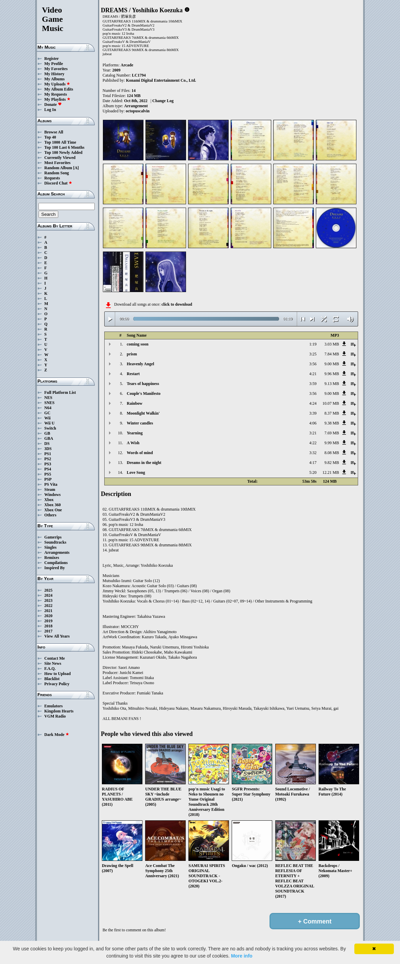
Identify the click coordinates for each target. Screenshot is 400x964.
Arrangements (57, 552)
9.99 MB (331, 442)
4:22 (313, 442)
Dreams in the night (144, 462)
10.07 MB (330, 403)
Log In (50, 109)
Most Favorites (57, 162)
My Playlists (57, 99)
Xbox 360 (52, 504)
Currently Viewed (59, 157)
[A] (76, 167)
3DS (47, 448)
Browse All (53, 132)
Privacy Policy (57, 683)
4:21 (313, 373)
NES (48, 397)
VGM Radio (55, 716)
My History (54, 73)
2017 (48, 631)
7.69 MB (331, 433)
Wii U (49, 423)
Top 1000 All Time (60, 142)
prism (132, 354)
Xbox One (53, 510)
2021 (48, 610)
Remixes (51, 557)
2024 (48, 595)
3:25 (313, 354)
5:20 (313, 472)
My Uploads (57, 84)
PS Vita (50, 484)
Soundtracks (55, 542)
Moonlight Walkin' (143, 413)
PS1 (47, 453)
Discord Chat (58, 183)
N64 (47, 407)
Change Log (162, 100)
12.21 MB (330, 472)
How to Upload (57, 673)
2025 (48, 590)
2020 (48, 615)
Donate (53, 104)
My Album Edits (58, 89)
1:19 (313, 344)
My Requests (55, 94)
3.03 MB (331, 344)
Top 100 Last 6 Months (64, 147)
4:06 (313, 423)
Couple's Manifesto (143, 393)
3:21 (313, 433)
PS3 (47, 464)
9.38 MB (331, 423)
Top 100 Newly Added (63, 152)
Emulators (53, 706)
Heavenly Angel (140, 364)
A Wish (133, 442)
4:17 (313, 462)
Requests (52, 178)
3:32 (313, 452)
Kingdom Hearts (59, 711)
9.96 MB (331, 373)
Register (51, 58)
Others (50, 515)
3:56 (313, 364)
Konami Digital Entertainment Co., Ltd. (161, 80)
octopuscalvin (138, 111)
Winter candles (140, 423)
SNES (49, 402)
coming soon (138, 344)
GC (47, 413)
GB (47, 433)
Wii (47, 418)
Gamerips (53, 537)
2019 (48, 620)
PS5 (47, 474)
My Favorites (55, 68)
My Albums (54, 79)
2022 (48, 605)
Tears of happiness (143, 383)
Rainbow (134, 403)
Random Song (56, 173)
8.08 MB (331, 452)
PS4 (47, 469)
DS (46, 443)
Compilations (56, 562)
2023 (48, 600)
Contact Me (54, 658)
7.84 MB (331, 354)
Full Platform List (60, 392)
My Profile (53, 63)
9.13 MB (331, 383)
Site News (52, 663)
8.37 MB (331, 413)
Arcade (127, 65)
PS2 (47, 458)
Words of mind (140, 452)
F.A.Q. (50, 668)
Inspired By (54, 567)
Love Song (136, 472)
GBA (48, 438)
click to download (176, 304)
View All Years (57, 636)
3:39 (313, 413)
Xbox (48, 499)
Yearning (135, 433)
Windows (52, 494)
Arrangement (136, 105)
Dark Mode (56, 734)
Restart (133, 373)
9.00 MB (331, 364)
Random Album (58, 167)
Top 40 (50, 137)
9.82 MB (331, 462)
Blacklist (52, 678)
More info (241, 956)
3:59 (313, 383)
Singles (50, 547)
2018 (48, 626)
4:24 (313, 403)
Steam (49, 489)
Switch (50, 428)
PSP (47, 479)
